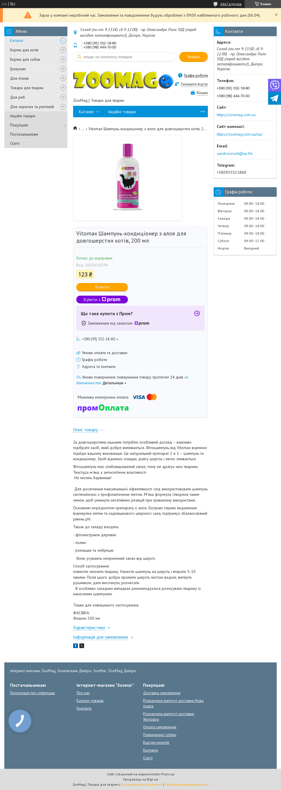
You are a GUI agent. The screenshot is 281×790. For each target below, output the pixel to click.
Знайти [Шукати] (193, 57)
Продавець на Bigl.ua (140, 779)
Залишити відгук (194, 84)
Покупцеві (19, 125)
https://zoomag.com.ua (236, 114)
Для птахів (19, 78)
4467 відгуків (231, 4)
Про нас (83, 692)
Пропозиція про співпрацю (32, 692)
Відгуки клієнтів (156, 742)
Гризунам (18, 68)
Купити (102, 287)
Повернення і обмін (159, 734)
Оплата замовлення (159, 727)
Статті (14, 143)
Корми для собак (25, 59)
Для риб (17, 97)
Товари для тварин (26, 87)
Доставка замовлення (161, 692)
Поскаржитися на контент (141, 784)
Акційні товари (22, 115)
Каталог (17, 40)
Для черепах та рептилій (32, 106)
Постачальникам (24, 134)
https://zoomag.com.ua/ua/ (239, 134)
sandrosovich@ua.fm (235, 153)
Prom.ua (167, 774)
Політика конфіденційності (186, 784)
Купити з (102, 299)
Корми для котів (24, 49)
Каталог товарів (90, 700)
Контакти (84, 708)
